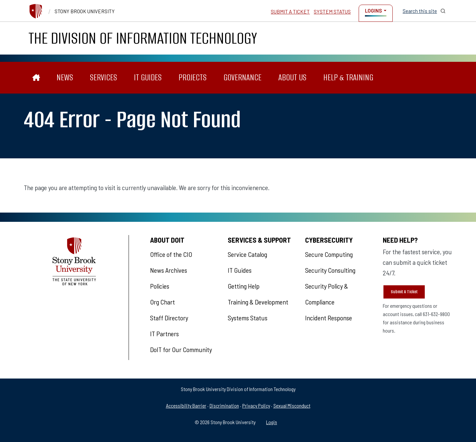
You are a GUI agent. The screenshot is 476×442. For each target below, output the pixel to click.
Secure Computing (329, 254)
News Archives (168, 270)
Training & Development (258, 302)
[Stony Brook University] (35, 11)
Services (103, 77)
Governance (242, 77)
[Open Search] (424, 11)
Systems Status (247, 318)
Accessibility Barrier (186, 405)
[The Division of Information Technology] (36, 78)
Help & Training (348, 77)
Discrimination (224, 405)
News (65, 77)
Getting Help (243, 286)
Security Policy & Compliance (326, 294)
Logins (373, 11)
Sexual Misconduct (291, 405)
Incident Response (328, 318)
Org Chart (162, 302)
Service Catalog (247, 254)
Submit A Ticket (404, 292)
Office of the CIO (171, 254)
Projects (192, 77)
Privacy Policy (256, 405)
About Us (292, 77)
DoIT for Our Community (181, 349)
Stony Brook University (85, 11)
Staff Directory (169, 318)
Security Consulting (330, 270)
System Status (332, 12)
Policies (159, 286)
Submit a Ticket (290, 12)
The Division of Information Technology (142, 38)
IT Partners (164, 334)
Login (271, 422)
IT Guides (148, 77)
